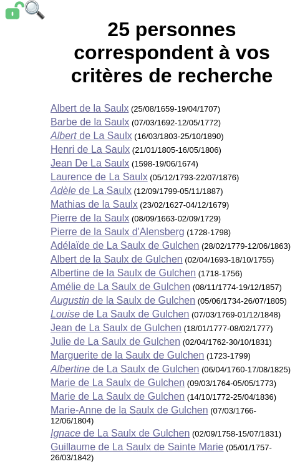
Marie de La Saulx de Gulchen (118, 382)
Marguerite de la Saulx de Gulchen (127, 355)
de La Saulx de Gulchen (120, 314)
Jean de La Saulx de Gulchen (116, 327)
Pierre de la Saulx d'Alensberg (118, 231)
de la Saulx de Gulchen (123, 300)
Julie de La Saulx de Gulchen (115, 341)
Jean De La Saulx (90, 163)
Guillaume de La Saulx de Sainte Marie (137, 447)
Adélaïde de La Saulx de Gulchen (125, 245)
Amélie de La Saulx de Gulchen (120, 286)
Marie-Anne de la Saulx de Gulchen (129, 410)
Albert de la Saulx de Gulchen (117, 259)
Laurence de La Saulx (99, 177)
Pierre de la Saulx (90, 218)
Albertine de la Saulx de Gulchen (123, 273)
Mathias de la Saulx (94, 204)
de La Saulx (91, 135)
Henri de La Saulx (90, 149)
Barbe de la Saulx (90, 122)
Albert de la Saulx (89, 108)
